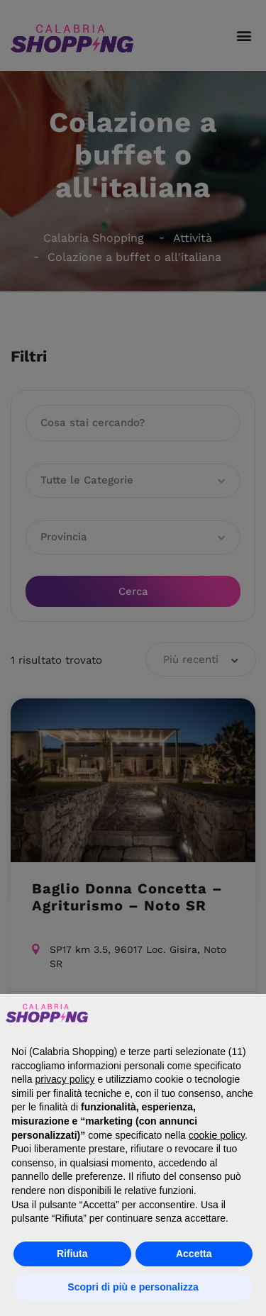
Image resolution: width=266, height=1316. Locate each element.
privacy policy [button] (64, 1079)
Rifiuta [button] (72, 1253)
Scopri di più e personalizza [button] (132, 1287)
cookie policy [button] (217, 1135)
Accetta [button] (194, 1253)
